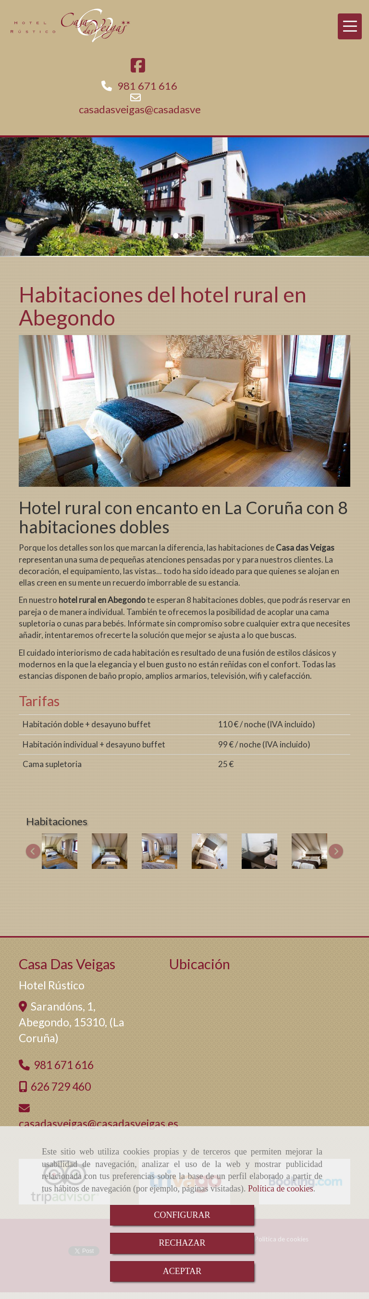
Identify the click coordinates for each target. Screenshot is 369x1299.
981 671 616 (147, 85)
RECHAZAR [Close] (182, 1243)
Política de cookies (280, 1188)
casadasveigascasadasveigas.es (155, 109)
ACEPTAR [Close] (182, 1271)
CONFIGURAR (182, 1215)
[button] (27, 197)
